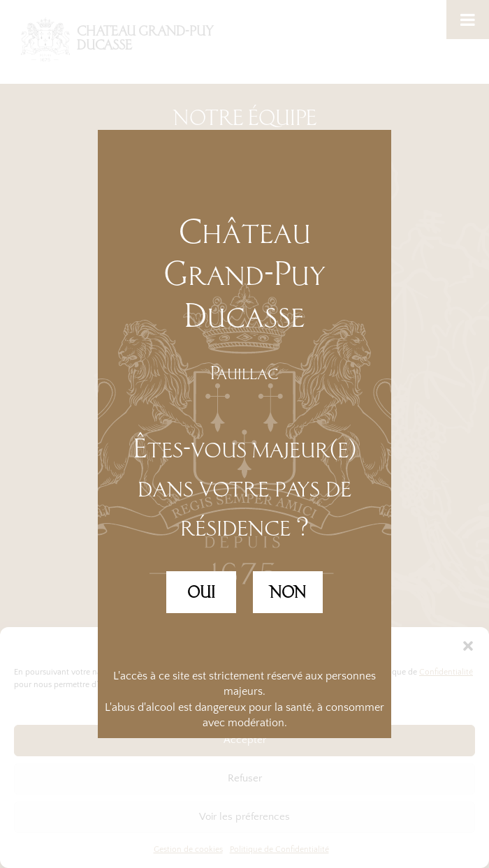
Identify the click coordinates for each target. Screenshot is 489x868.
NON (288, 592)
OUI (201, 592)
